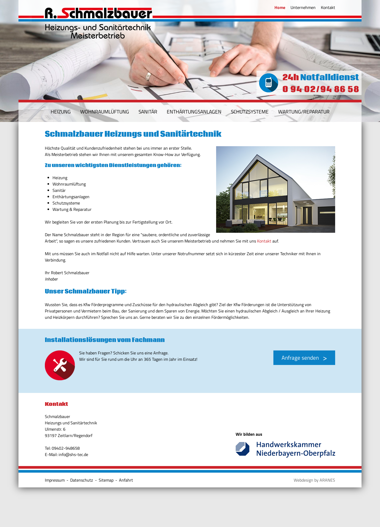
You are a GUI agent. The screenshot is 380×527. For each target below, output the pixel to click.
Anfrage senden (300, 357)
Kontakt (264, 241)
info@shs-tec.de (73, 454)
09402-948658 (66, 448)
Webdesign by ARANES (314, 480)
